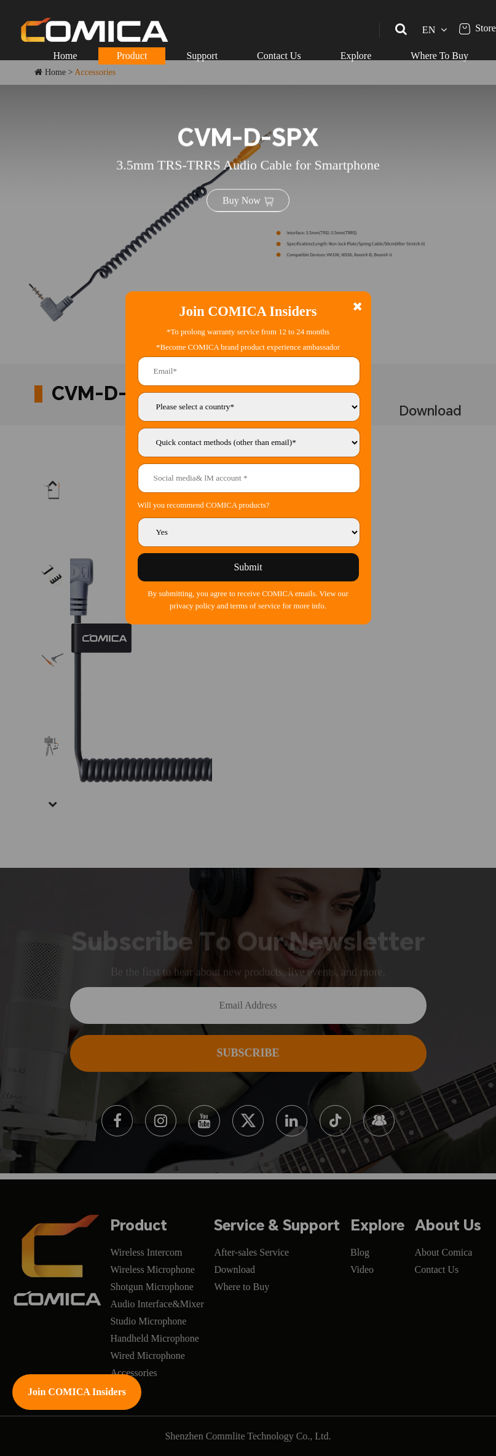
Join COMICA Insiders (77, 1392)
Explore (356, 55)
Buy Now (248, 199)
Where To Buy (439, 55)
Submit (248, 567)
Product (132, 55)
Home (65, 55)
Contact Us (279, 55)
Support (202, 55)
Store (477, 28)
